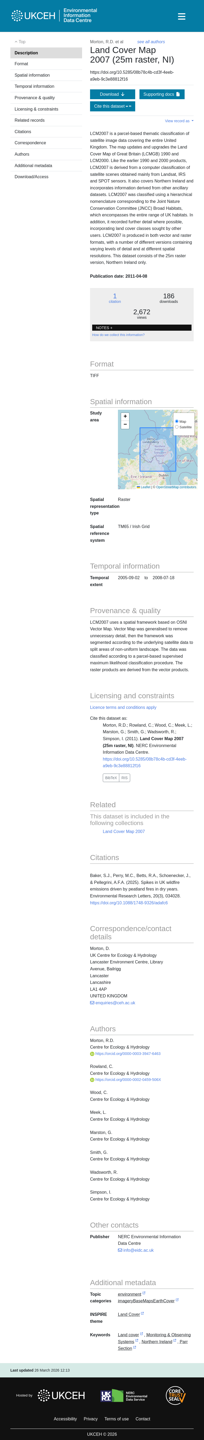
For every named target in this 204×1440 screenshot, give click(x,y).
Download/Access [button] (31, 176)
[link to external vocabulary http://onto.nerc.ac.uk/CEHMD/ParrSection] (134, 1349)
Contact (142, 1419)
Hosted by (52, 1395)
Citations (23, 131)
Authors (22, 154)
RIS (124, 778)
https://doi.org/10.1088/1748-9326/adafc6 (129, 903)
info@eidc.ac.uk (136, 1250)
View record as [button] (177, 121)
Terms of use (116, 1419)
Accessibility (65, 1419)
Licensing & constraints (36, 109)
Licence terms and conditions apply (123, 707)
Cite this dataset (112, 106)
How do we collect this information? (118, 335)
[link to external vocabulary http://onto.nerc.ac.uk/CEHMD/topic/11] (141, 1335)
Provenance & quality (35, 97)
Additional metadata (33, 165)
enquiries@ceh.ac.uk (112, 1003)
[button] (125, 417)
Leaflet (143, 487)
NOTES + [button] (104, 328)
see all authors (151, 42)
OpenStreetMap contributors (176, 487)
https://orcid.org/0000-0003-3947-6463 (125, 1053)
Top (20, 42)
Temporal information (34, 86)
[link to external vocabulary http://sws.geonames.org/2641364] (174, 1342)
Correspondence (30, 143)
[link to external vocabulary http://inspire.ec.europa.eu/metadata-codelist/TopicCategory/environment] (144, 1295)
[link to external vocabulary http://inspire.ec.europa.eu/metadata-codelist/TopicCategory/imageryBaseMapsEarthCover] (177, 1301)
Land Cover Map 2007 (124, 831)
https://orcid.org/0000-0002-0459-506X (125, 1079)
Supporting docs (162, 94)
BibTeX (111, 778)
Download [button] (112, 94)
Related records (30, 120)
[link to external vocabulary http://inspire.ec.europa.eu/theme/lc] (142, 1315)
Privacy (90, 1419)
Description (26, 53)
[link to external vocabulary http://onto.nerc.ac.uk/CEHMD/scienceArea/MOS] (136, 1342)
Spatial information (32, 75)
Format (21, 64)
